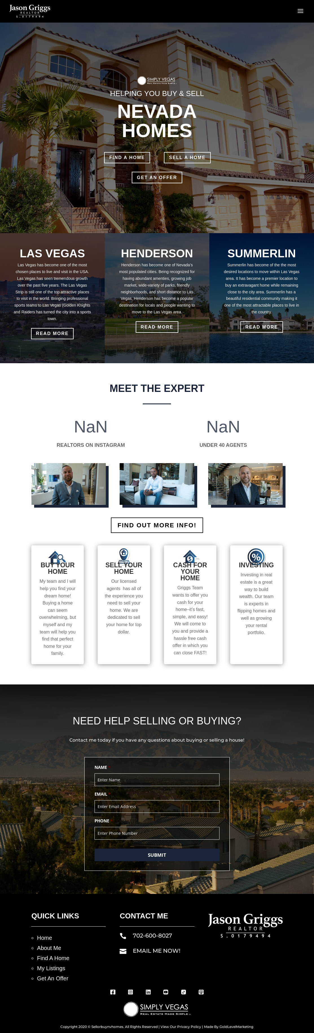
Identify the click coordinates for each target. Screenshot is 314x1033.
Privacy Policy (189, 1027)
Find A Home (53, 958)
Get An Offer (52, 978)
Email (103, 794)
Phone (104, 821)
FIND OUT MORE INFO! (157, 525)
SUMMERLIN (261, 253)
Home (44, 938)
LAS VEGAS (52, 253)
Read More (52, 333)
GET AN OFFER (157, 177)
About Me (49, 948)
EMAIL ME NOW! (156, 950)
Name (102, 767)
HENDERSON (157, 253)
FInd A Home (127, 157)
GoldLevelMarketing (236, 1027)
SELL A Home (187, 157)
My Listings (51, 968)
